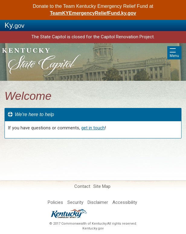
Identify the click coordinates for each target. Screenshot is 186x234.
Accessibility (124, 202)
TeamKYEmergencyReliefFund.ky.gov (93, 13)
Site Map (102, 186)
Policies (55, 202)
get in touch (93, 128)
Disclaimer (98, 202)
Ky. (14, 25)
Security (75, 202)
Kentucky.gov (93, 228)
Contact (82, 186)
